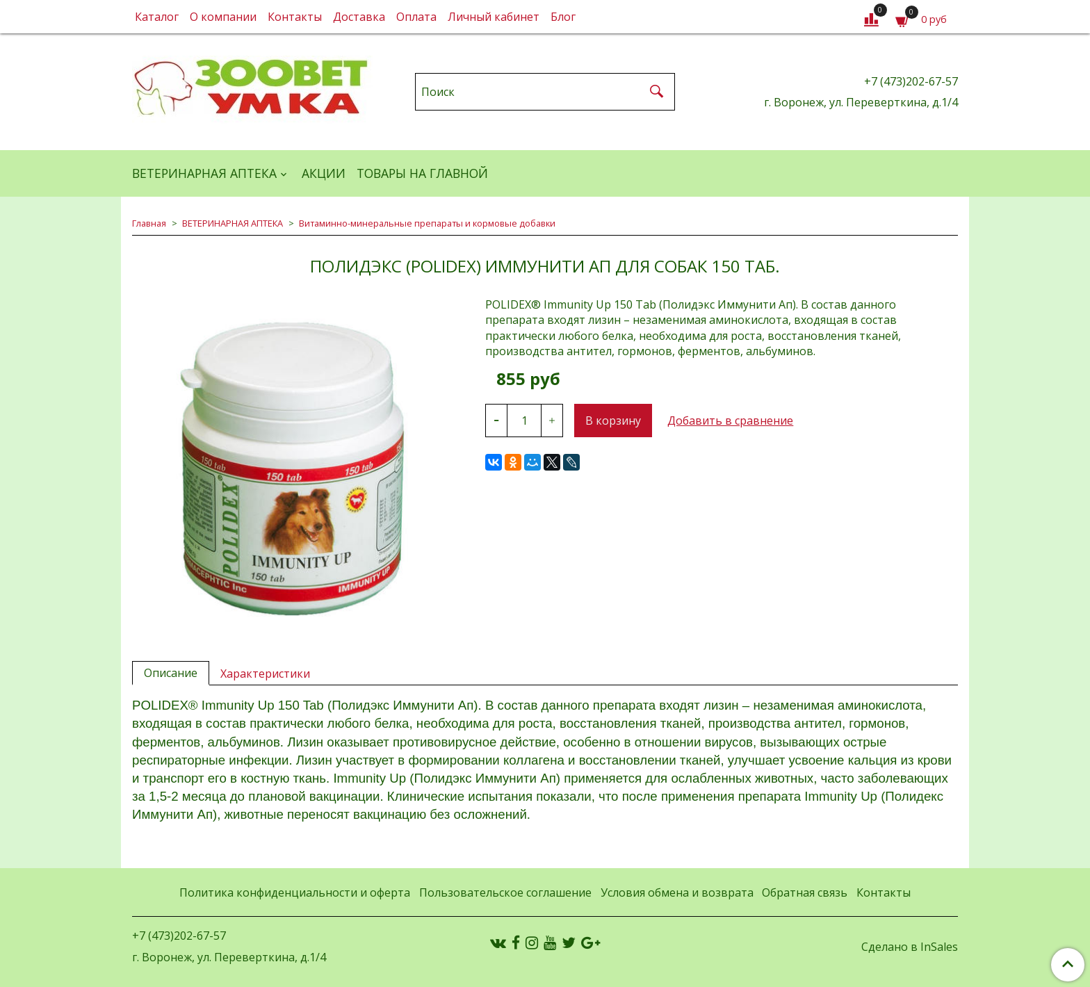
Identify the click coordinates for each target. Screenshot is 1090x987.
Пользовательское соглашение (505, 892)
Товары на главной (422, 173)
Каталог (157, 16)
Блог (563, 16)
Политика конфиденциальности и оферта (294, 892)
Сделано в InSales (909, 946)
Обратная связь (804, 892)
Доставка (359, 16)
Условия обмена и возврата (677, 892)
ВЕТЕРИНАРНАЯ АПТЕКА (204, 173)
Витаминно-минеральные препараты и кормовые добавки (427, 223)
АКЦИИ (323, 173)
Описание (170, 672)
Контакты (295, 16)
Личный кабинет (493, 16)
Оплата (416, 16)
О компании (223, 16)
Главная (149, 223)
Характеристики (265, 673)
